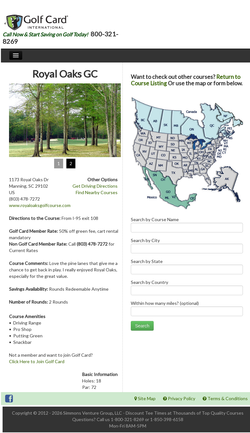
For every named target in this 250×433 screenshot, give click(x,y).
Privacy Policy (179, 398)
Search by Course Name (187, 226)
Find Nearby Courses (97, 192)
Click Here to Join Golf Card (36, 361)
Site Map (145, 398)
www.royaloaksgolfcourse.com (40, 205)
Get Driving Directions (95, 186)
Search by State (187, 268)
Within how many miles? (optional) (187, 309)
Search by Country (187, 288)
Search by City (187, 247)
